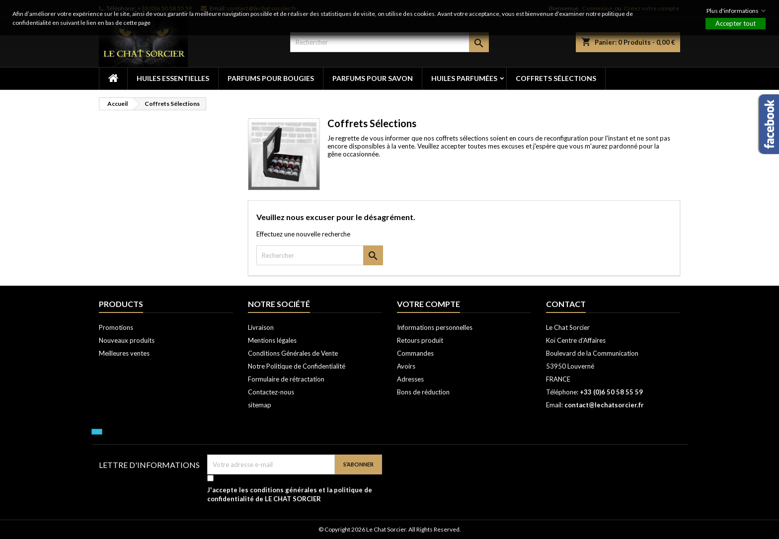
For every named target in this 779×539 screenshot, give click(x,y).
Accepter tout (735, 23)
